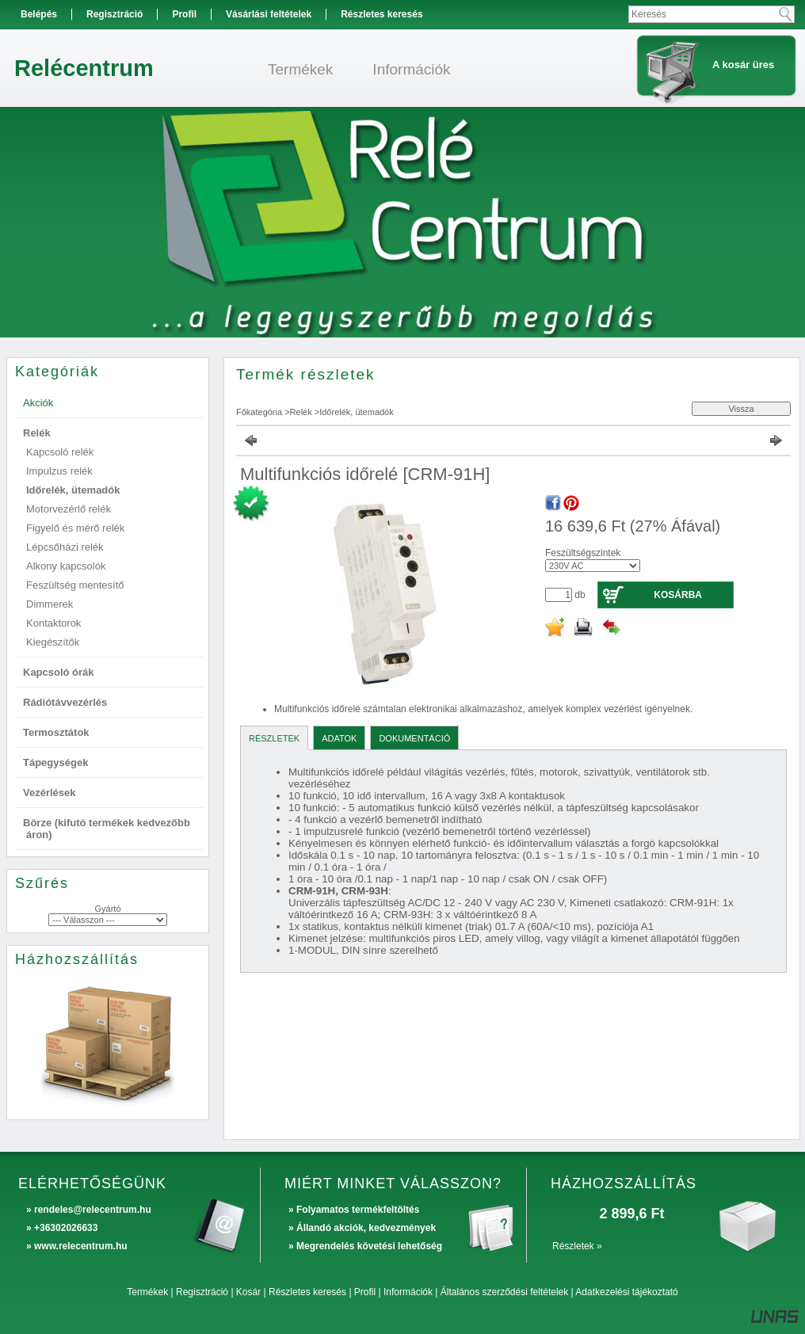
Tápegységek (55, 762)
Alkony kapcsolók (65, 566)
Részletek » (577, 1246)
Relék (301, 412)
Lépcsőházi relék (65, 547)
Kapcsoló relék (59, 452)
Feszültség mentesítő (75, 585)
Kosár (248, 1292)
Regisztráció (202, 1292)
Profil (365, 1292)
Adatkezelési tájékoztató (626, 1292)
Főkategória (259, 412)
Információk (408, 1292)
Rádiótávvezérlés (65, 702)
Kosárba (678, 594)
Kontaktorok (53, 623)
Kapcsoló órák (58, 672)
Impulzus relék (59, 471)
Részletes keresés (307, 1292)
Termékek (147, 1292)
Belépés (39, 14)
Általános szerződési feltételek (504, 1292)
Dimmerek (49, 604)
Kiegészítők (52, 642)
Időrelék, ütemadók (73, 490)
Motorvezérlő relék (68, 509)
